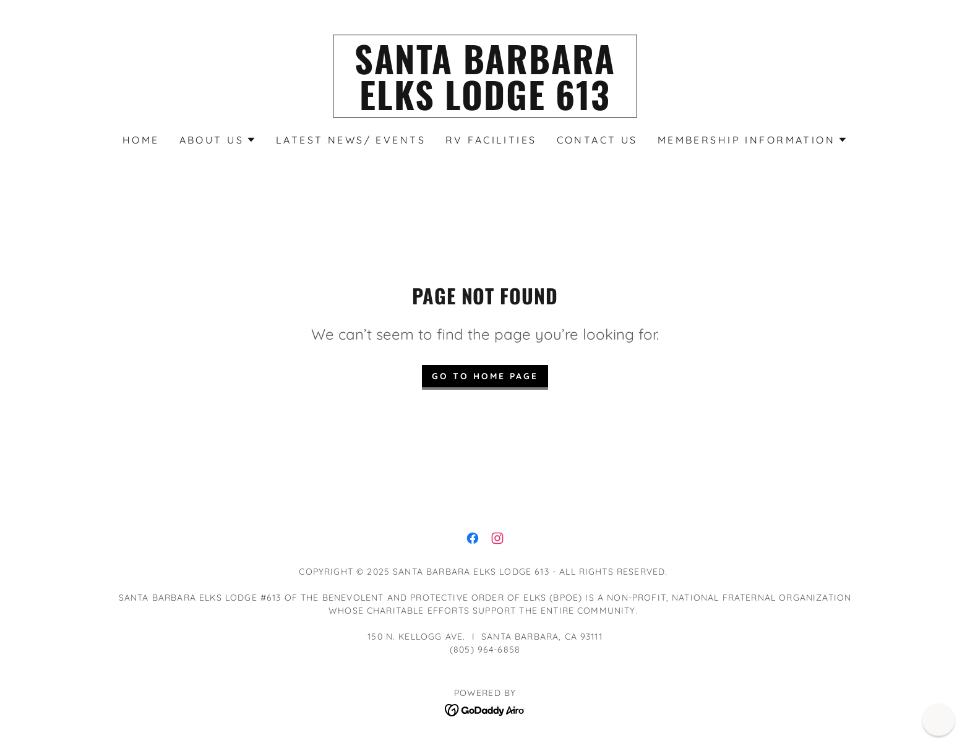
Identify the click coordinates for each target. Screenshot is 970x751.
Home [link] (141, 140)
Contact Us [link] (597, 140)
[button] (217, 139)
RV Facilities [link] (491, 140)
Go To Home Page (485, 376)
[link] (485, 106)
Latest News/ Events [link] (351, 140)
